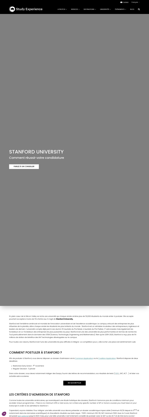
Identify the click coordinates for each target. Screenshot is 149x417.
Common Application (84, 358)
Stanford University (64, 319)
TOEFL (117, 373)
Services (75, 9)
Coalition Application (107, 358)
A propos (62, 9)
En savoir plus (74, 383)
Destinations (90, 9)
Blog (132, 9)
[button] (4, 413)
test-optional (23, 416)
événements (120, 9)
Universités (105, 9)
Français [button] (136, 2)
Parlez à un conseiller (24, 166)
